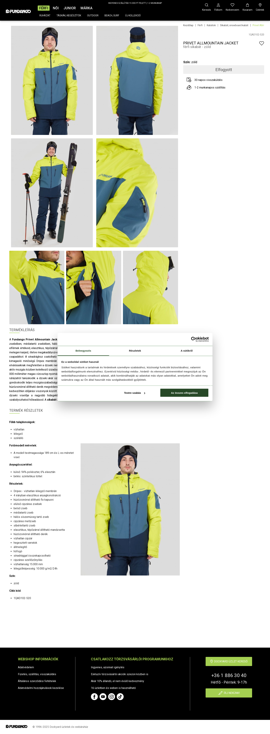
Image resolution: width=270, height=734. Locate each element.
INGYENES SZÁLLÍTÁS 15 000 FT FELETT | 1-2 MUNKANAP (135, 3)
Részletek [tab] (135, 350)
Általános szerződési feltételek (37, 681)
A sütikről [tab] (187, 350)
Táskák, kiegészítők (68, 15)
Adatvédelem (26, 667)
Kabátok (211, 25)
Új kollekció (133, 15)
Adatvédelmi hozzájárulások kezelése (41, 688)
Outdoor (92, 15)
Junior (70, 8)
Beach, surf (112, 15)
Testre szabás (134, 392)
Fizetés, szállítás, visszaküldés (37, 674)
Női (56, 8)
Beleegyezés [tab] (83, 350)
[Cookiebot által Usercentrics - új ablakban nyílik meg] (194, 339)
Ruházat (44, 15)
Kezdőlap (188, 25)
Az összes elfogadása (184, 392)
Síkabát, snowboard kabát (234, 25)
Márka (86, 8)
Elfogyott (223, 69)
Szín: (186, 62)
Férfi (43, 8)
